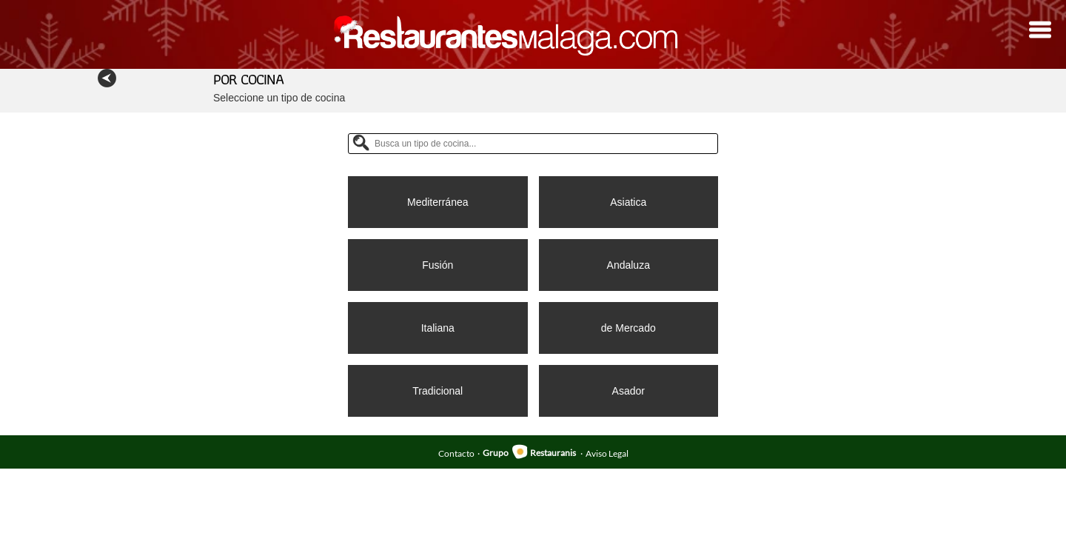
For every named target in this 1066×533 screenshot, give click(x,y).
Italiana (438, 328)
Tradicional (437, 391)
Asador (628, 391)
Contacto (456, 452)
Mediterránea (438, 202)
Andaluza (628, 265)
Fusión (437, 265)
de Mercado (628, 328)
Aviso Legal (607, 452)
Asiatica (628, 202)
